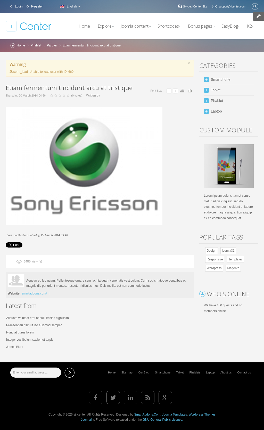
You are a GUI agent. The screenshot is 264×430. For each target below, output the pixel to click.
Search (255, 6)
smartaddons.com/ (34, 293)
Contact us (244, 372)
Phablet (36, 45)
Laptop (210, 372)
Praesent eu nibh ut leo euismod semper (34, 325)
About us (226, 372)
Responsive (215, 259)
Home (21, 45)
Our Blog (143, 372)
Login (18, 6)
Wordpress (214, 268)
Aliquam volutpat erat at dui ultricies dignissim (37, 318)
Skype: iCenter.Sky (195, 6)
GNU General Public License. (163, 419)
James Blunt (14, 347)
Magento (233, 268)
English (69, 6)
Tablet (180, 372)
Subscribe (69, 373)
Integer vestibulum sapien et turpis (29, 339)
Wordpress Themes (202, 414)
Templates (235, 259)
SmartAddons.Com (147, 414)
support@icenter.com (232, 6)
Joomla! (86, 419)
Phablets (195, 372)
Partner (52, 45)
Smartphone (162, 372)
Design (211, 250)
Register (36, 6)
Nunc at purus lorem (20, 332)
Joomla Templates (174, 414)
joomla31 (228, 250)
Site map (126, 372)
